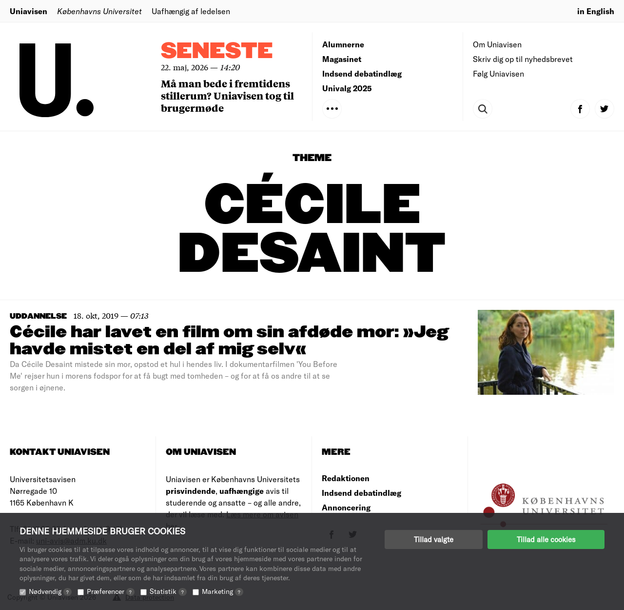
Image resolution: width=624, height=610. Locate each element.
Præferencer (111, 591)
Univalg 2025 (347, 88)
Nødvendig (50, 591)
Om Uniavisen (497, 44)
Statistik (168, 591)
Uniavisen (28, 11)
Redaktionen (346, 478)
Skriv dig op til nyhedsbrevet (523, 58)
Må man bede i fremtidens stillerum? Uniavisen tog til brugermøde (227, 95)
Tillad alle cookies (546, 539)
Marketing (222, 591)
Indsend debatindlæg (362, 73)
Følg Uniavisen (498, 73)
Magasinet (341, 58)
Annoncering (346, 507)
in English (595, 11)
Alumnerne (343, 44)
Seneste (217, 51)
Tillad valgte (433, 539)
